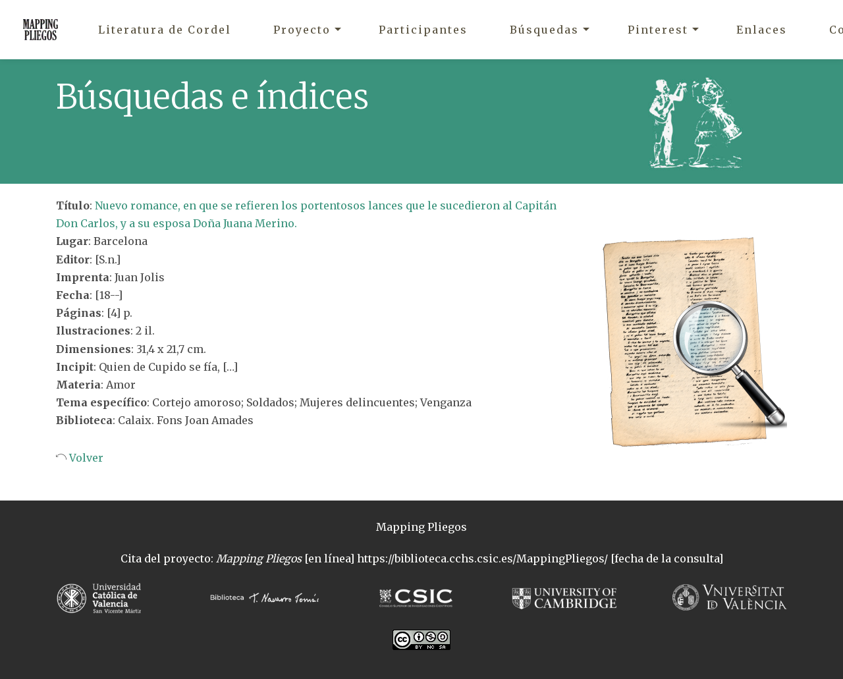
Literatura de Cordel (164, 29)
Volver (85, 457)
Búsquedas (544, 29)
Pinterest (658, 29)
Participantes (423, 29)
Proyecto (302, 29)
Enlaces (761, 29)
